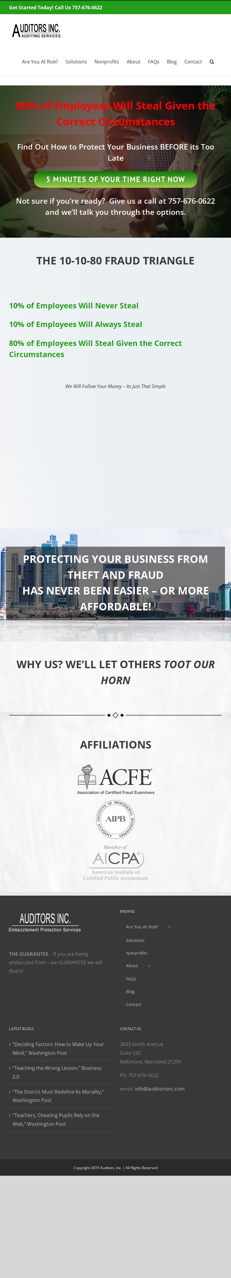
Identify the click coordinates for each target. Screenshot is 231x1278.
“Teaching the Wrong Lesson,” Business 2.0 (57, 1072)
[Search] (212, 61)
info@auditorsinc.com (160, 1088)
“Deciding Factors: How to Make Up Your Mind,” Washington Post (58, 1048)
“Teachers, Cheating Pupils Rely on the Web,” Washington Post (56, 1119)
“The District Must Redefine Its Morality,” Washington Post (58, 1096)
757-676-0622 (191, 201)
